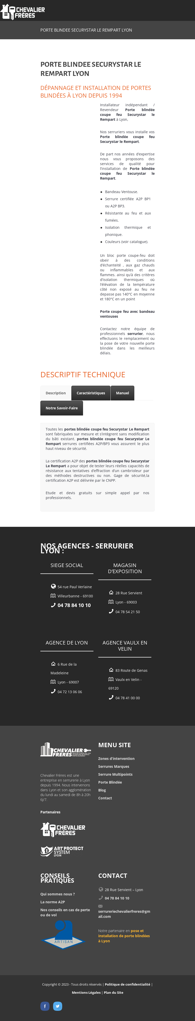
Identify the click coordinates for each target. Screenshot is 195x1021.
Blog (102, 790)
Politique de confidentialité (127, 984)
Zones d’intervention (116, 758)
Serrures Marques (113, 766)
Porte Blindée (110, 782)
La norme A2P (52, 901)
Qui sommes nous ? (57, 894)
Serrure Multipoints (115, 774)
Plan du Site (113, 992)
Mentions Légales (86, 992)
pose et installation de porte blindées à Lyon (124, 935)
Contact (105, 798)
